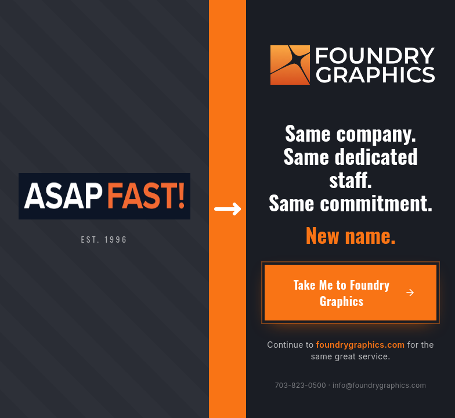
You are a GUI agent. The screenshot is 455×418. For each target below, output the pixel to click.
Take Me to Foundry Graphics (355, 292)
